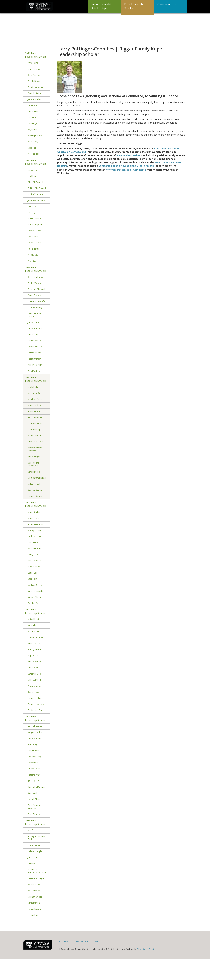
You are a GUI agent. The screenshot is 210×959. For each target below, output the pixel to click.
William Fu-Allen (35, 364)
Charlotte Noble (35, 423)
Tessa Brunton (34, 358)
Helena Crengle (35, 851)
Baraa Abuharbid (36, 277)
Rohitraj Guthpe (35, 135)
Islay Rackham (34, 566)
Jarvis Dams (33, 857)
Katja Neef (32, 578)
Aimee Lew (33, 170)
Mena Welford (34, 679)
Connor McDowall (36, 637)
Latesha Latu (33, 111)
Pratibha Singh (34, 686)
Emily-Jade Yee (34, 643)
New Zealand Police (128, 155)
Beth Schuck (33, 625)
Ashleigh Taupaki (35, 726)
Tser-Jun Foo (33, 603)
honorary (111, 169)
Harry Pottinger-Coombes (35, 449)
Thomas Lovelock (36, 704)
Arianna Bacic (34, 411)
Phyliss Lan (33, 129)
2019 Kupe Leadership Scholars (35, 822)
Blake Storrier (34, 75)
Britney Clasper (35, 530)
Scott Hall (32, 147)
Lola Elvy (31, 212)
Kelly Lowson (34, 750)
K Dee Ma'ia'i (33, 863)
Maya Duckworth (35, 591)
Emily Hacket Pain (36, 441)
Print (98, 941)
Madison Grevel (35, 585)
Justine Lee (32, 572)
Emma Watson (34, 738)
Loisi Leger (33, 123)
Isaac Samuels (34, 560)
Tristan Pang (33, 915)
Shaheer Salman (35, 490)
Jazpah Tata (33, 655)
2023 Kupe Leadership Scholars (35, 379)
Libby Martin (33, 762)
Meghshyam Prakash (37, 477)
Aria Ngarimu (34, 69)
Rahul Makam (34, 890)
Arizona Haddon (35, 524)
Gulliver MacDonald (37, 188)
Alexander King (35, 393)
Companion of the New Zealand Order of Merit (126, 165)
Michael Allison (34, 597)
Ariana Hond (33, 518)
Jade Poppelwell (35, 99)
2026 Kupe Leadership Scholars (35, 55)
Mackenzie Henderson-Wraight (37, 871)
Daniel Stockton (35, 295)
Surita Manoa (34, 902)
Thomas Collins (35, 698)
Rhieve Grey (33, 780)
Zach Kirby (32, 261)
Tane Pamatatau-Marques (35, 806)
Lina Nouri (32, 117)
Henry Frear (33, 554)
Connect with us (167, 4)
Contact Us (81, 941)
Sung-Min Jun (33, 793)
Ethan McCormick (35, 182)
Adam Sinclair (34, 512)
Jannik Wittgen (34, 456)
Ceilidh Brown (34, 81)
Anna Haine (33, 62)
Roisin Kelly (33, 141)
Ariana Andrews (35, 405)
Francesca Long (35, 307)
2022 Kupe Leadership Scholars (35, 504)
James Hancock (35, 328)
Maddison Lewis (35, 340)
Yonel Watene (34, 371)
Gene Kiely (32, 744)
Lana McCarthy (34, 756)
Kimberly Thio (34, 471)
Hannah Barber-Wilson (35, 315)
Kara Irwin (32, 105)
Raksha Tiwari (34, 692)
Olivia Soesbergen (36, 878)
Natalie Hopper (35, 224)
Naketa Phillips (34, 218)
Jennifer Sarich (34, 661)
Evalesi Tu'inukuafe (36, 301)
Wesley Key (33, 254)
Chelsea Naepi (34, 429)
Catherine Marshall (36, 289)
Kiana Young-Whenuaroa (34, 464)
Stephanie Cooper (36, 896)
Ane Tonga (33, 830)
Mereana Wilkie (35, 346)
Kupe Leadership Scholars (134, 6)
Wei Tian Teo (34, 153)
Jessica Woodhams (36, 200)
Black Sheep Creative (147, 949)
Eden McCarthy (34, 548)
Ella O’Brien (33, 176)
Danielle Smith (34, 93)
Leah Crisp (32, 206)
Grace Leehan (34, 845)
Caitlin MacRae (34, 536)
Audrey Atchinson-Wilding (36, 838)
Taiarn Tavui (33, 248)
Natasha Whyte (35, 774)
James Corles (34, 322)
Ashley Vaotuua (35, 417)
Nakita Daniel (34, 484)
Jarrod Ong (33, 334)
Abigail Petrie (34, 619)
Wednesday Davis (36, 710)
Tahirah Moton (34, 799)
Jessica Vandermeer (37, 194)
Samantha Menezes (36, 787)
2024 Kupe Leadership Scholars (35, 269)
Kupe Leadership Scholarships (101, 6)
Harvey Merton (34, 649)
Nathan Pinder (34, 352)
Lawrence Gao (34, 673)
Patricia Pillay (34, 884)
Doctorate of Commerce (131, 169)
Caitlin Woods (34, 283)
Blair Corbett (34, 631)
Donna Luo (33, 542)
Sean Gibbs (33, 236)
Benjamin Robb (35, 732)
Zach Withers (34, 814)
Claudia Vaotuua (35, 87)
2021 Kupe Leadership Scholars (35, 611)
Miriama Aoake (35, 768)
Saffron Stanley (34, 230)
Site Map (63, 941)
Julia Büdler (33, 667)
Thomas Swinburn (36, 496)
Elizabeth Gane (34, 435)
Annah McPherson (36, 399)
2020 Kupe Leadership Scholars (35, 718)
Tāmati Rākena (34, 909)
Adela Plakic (33, 387)
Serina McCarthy (35, 242)
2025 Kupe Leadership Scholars (35, 162)
